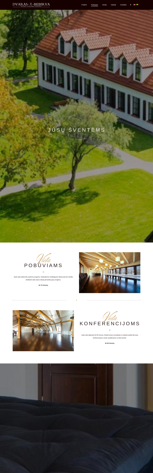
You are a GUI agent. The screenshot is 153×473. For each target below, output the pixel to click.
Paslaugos (94, 5)
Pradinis (84, 5)
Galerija (113, 5)
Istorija (104, 5)
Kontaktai (123, 5)
